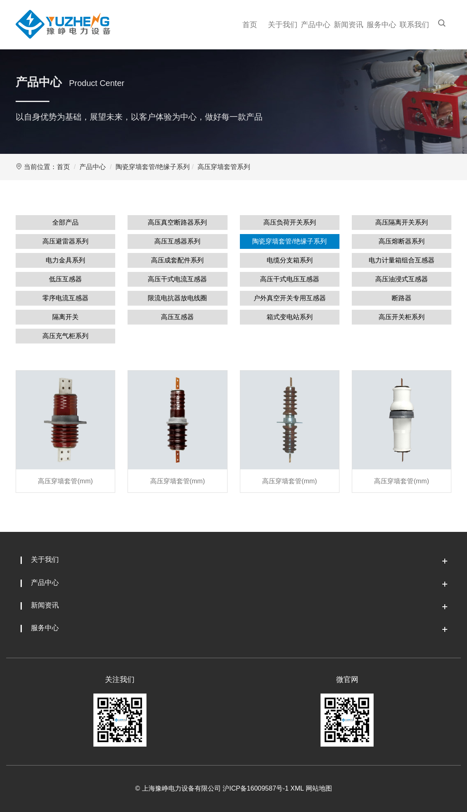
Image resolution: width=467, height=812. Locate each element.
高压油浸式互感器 (401, 279)
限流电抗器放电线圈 (177, 298)
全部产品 (65, 222)
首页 (249, 25)
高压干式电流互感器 (177, 279)
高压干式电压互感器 (289, 279)
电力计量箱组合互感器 (401, 260)
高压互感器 (177, 316)
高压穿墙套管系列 (223, 166)
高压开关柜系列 (402, 316)
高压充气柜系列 (65, 335)
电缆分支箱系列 (290, 260)
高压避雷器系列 (65, 241)
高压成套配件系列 (177, 260)
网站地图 (319, 788)
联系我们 (414, 25)
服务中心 (381, 25)
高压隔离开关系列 (401, 222)
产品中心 (315, 25)
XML (297, 788)
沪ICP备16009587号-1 (255, 788)
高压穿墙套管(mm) (65, 481)
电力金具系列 (65, 260)
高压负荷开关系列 (289, 222)
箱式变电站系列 (290, 316)
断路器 (401, 298)
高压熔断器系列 (402, 241)
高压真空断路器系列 (177, 222)
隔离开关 (65, 316)
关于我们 (282, 25)
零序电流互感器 (65, 298)
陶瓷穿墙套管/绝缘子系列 (153, 166)
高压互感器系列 (177, 241)
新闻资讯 (348, 25)
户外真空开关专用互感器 (289, 298)
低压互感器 (65, 279)
